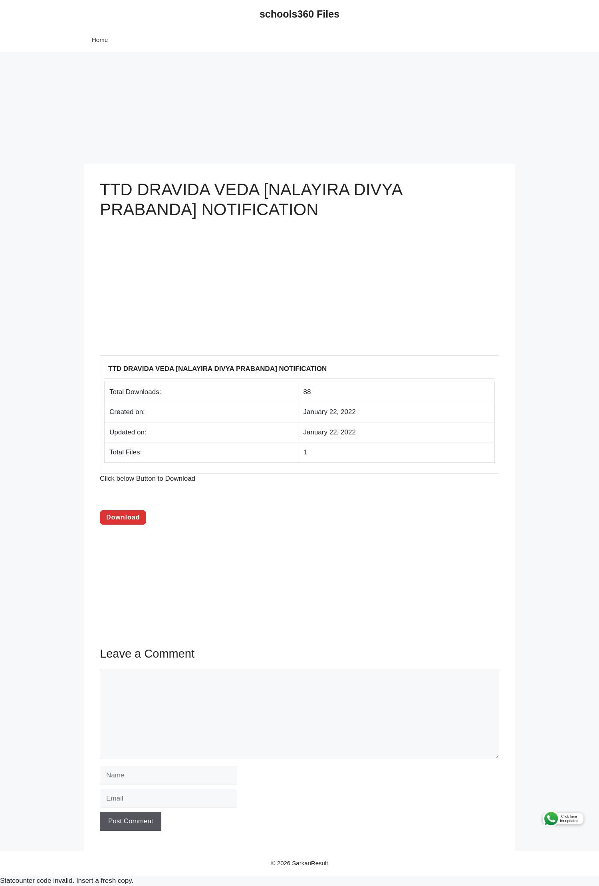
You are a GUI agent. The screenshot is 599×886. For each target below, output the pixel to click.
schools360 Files (299, 14)
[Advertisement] (239, 108)
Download (123, 517)
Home (100, 39)
